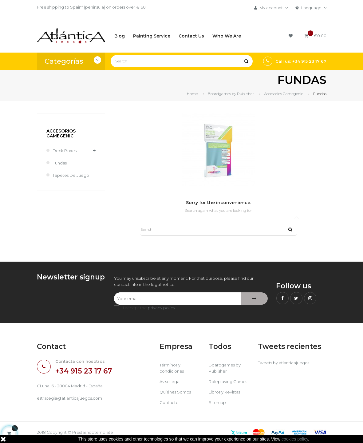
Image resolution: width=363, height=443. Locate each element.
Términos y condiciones (172, 368)
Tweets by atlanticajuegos (283, 362)
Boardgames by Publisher (225, 368)
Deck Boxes (65, 150)
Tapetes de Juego (71, 175)
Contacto (169, 402)
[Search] (182, 61)
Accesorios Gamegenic (61, 133)
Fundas (60, 162)
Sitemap (217, 402)
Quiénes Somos (175, 392)
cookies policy (295, 439)
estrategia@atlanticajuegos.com (69, 398)
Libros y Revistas (224, 392)
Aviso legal (170, 381)
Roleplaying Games (228, 381)
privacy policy (161, 307)
